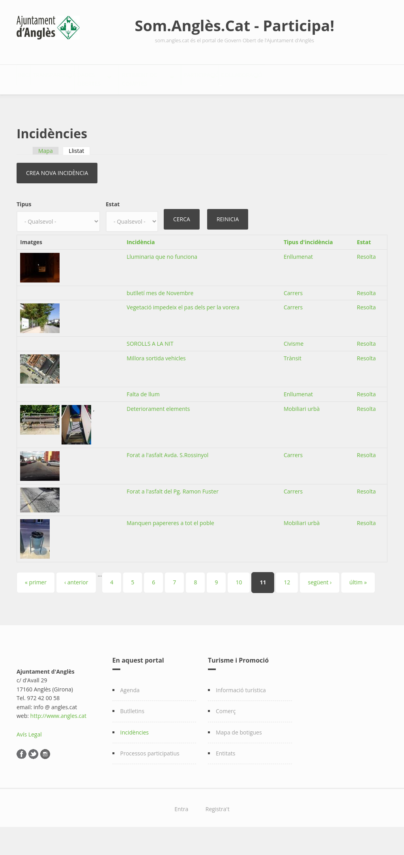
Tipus (24, 224)
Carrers (293, 313)
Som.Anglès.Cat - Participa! (235, 25)
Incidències (134, 752)
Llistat (79, 171)
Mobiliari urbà (302, 429)
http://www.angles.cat (58, 736)
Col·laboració (46, 102)
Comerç (226, 731)
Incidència (141, 262)
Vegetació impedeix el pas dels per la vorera (183, 327)
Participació (301, 77)
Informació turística (241, 710)
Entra (181, 829)
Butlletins (132, 731)
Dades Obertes (147, 77)
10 (239, 602)
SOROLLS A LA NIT (150, 363)
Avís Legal (29, 754)
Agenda (130, 710)
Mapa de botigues (239, 752)
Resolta (366, 277)
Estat (113, 224)
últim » (358, 602)
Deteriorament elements (158, 429)
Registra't (218, 829)
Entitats (225, 773)
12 (287, 602)
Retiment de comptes (225, 77)
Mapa (45, 171)
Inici (31, 77)
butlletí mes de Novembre (160, 313)
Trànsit (292, 378)
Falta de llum (143, 414)
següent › (319, 602)
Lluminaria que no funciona (162, 277)
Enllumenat (298, 277)
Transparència (78, 77)
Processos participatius (150, 773)
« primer (36, 602)
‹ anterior (76, 602)
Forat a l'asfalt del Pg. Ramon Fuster (173, 511)
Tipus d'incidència (308, 262)
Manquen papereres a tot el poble (170, 543)
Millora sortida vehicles (156, 378)
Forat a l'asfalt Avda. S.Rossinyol (167, 475)
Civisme (293, 363)
